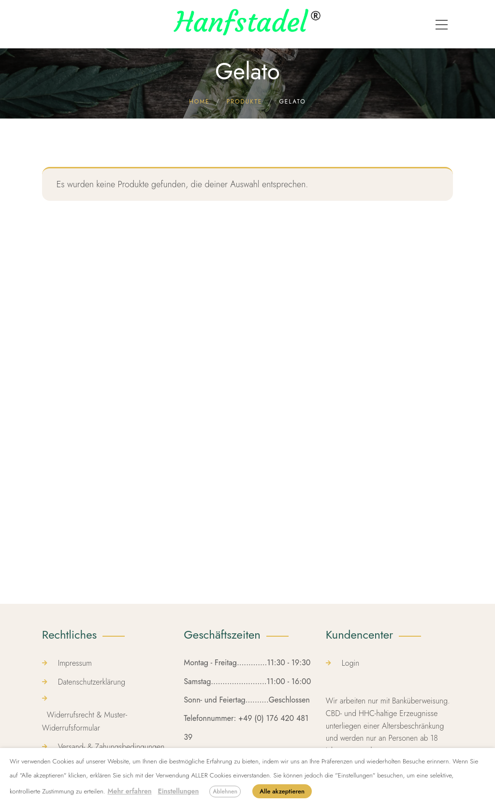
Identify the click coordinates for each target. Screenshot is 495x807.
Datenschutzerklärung (92, 681)
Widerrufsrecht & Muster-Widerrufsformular (84, 721)
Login (351, 663)
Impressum (75, 663)
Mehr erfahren (129, 791)
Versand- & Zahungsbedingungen (111, 746)
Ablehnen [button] (225, 791)
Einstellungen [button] (178, 791)
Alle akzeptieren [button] (282, 791)
